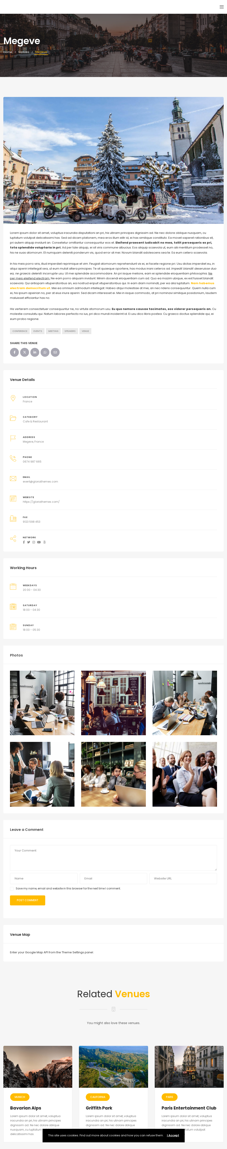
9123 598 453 (31, 522)
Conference (19, 331)
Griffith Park (99, 1108)
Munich (20, 1097)
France (27, 401)
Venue (85, 331)
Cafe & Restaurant (35, 421)
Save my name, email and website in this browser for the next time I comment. (68, 888)
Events (37, 331)
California (97, 1097)
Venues (23, 52)
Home (7, 52)
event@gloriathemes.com (40, 481)
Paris (169, 1097)
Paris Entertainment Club (189, 1108)
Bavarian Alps (25, 1108)
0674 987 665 (32, 461)
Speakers (70, 331)
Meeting (53, 331)
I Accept (173, 1135)
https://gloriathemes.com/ (41, 502)
